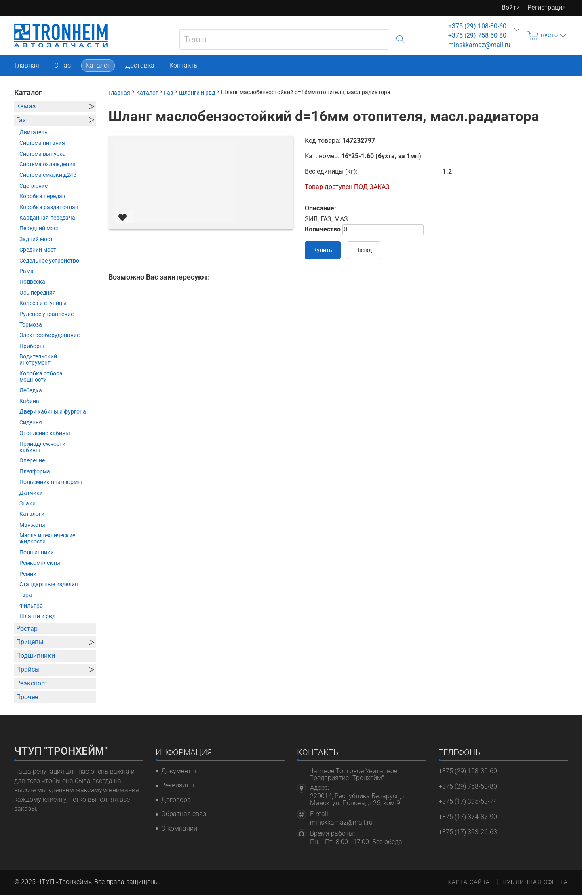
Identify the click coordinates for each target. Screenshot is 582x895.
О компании (179, 832)
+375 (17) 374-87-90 (468, 817)
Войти (511, 7)
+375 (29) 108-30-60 (477, 26)
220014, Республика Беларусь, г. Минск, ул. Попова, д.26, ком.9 (358, 799)
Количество (323, 229)
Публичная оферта (535, 882)
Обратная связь (185, 817)
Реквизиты (177, 786)
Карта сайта (468, 882)
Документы (178, 771)
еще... (516, 29)
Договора (176, 801)
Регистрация (546, 7)
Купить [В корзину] (322, 250)
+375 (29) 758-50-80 (477, 35)
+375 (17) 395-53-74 (468, 801)
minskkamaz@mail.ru (479, 45)
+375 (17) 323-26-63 (468, 832)
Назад (363, 250)
